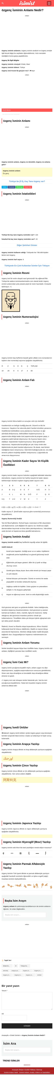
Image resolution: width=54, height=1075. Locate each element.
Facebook (11, 187)
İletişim (21, 1070)
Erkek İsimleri (7, 966)
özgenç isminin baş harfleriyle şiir (8, 975)
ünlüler (39, 975)
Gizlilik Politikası (30, 1070)
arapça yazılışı (16, 970)
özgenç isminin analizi (27, 970)
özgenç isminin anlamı (39, 970)
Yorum (4, 990)
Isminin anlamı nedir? (27, 3)
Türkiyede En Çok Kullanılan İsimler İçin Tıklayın (27, 266)
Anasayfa (5, 1035)
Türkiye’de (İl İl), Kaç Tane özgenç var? (27, 181)
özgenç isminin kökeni (19, 975)
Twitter (4, 187)
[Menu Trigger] (49, 3)
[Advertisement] (27, 32)
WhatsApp (20, 187)
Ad (3, 1014)
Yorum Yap (28, 187)
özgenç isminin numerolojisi (30, 975)
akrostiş (5, 970)
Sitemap (39, 1070)
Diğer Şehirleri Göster (27, 245)
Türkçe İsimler (25, 966)
